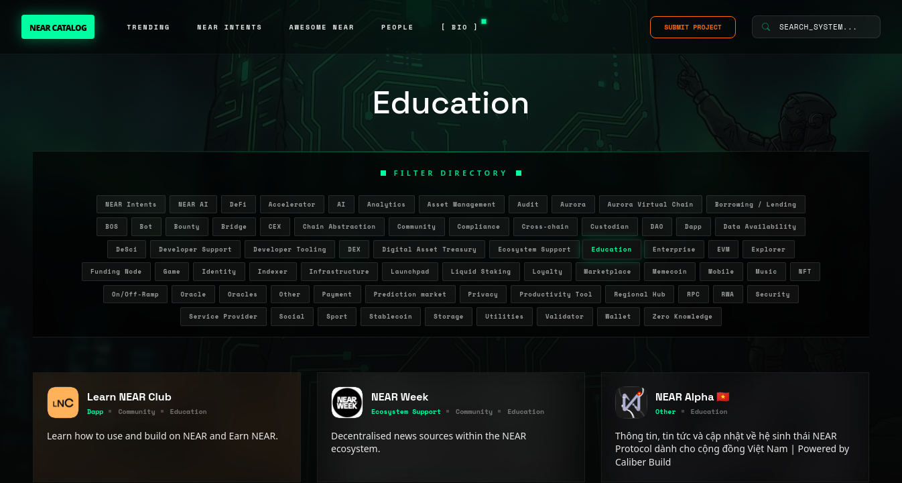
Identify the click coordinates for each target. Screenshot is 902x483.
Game (172, 271)
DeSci (126, 249)
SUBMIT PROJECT (693, 27)
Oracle (193, 294)
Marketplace (608, 271)
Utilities (504, 316)
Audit (528, 204)
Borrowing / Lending (756, 204)
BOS (111, 226)
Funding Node (116, 271)
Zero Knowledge (683, 316)
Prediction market (410, 294)
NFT (805, 271)
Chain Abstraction (339, 226)
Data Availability (760, 226)
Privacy (483, 294)
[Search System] (816, 26)
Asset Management (462, 204)
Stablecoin (390, 316)
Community (416, 226)
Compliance (479, 226)
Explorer (768, 249)
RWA (728, 294)
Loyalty (548, 271)
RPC (693, 294)
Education (612, 249)
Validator (564, 316)
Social (292, 316)
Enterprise (674, 249)
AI (341, 204)
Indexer (273, 271)
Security (773, 294)
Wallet (618, 316)
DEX (354, 249)
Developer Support (195, 249)
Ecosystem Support (534, 249)
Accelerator (292, 204)
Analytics (386, 204)
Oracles (243, 294)
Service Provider (223, 316)
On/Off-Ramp (135, 294)
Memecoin (670, 271)
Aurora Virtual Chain (651, 204)
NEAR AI (193, 204)
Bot (146, 226)
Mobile (721, 271)
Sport (337, 316)
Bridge (234, 226)
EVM (723, 249)
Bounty (187, 226)
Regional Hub (639, 294)
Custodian (609, 226)
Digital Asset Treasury (429, 249)
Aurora (573, 204)
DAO (657, 226)
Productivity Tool (555, 294)
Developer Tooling (289, 249)
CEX (275, 226)
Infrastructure (340, 271)
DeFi (238, 204)
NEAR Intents (131, 204)
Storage (449, 316)
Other (290, 294)
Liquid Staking (481, 271)
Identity (219, 271)
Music (766, 271)
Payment (337, 294)
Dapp (693, 226)
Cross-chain (546, 226)
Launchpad (410, 271)
